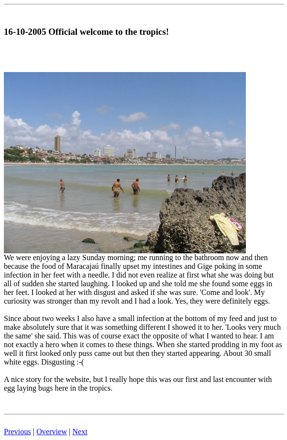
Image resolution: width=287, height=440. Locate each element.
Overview (51, 431)
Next (80, 431)
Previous (17, 431)
